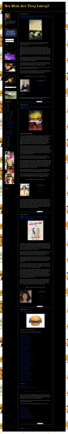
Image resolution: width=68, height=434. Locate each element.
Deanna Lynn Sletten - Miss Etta (25, 355)
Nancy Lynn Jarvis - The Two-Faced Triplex (27, 342)
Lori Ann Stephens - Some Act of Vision (26, 361)
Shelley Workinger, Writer (8, 46)
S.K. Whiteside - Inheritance (24, 376)
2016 (7, 139)
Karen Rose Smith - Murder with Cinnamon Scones (28, 357)
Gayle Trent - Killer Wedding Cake (25, 372)
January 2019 (9, 134)
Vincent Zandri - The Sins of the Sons (26, 380)
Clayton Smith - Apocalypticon (25, 356)
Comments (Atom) (26, 428)
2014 (7, 141)
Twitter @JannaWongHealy (41, 297)
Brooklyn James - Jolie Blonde (25, 341)
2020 (7, 108)
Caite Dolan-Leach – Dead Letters (25, 411)
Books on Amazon (41, 88)
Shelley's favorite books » (13, 185)
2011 (7, 146)
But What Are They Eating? (27, 6)
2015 (7, 140)
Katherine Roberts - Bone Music (25, 354)
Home (36, 426)
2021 (7, 107)
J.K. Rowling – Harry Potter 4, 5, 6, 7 (26, 418)
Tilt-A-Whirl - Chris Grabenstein (25, 385)
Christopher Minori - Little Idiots (25, 348)
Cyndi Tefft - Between (23, 370)
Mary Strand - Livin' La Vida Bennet (26, 364)
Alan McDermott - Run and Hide (25, 347)
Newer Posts (22, 426)
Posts (6, 39)
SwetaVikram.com (41, 187)
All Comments (8, 41)
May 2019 (8, 118)
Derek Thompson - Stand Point (25, 371)
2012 (7, 144)
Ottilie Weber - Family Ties (24, 375)
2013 (7, 143)
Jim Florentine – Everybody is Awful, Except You (28, 413)
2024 (7, 103)
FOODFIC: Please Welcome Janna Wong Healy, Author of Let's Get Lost (33, 217)
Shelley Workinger (9, 19)
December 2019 (9, 111)
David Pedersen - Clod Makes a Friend (26, 353)
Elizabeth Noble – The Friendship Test (26, 417)
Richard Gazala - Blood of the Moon (25, 336)
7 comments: (33, 101)
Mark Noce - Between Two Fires (25, 352)
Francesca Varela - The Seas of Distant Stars (27, 374)
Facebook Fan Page (41, 86)
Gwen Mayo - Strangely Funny (25, 346)
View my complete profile (8, 25)
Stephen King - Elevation (24, 414)
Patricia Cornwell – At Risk (24, 408)
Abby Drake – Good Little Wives (25, 412)
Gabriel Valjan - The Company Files (25, 373)
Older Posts (49, 426)
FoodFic (6, 150)
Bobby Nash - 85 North (23, 351)
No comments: (34, 306)
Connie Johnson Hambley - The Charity (26, 338)
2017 (7, 137)
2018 (7, 136)
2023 (7, 104)
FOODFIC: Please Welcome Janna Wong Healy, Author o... (11, 127)
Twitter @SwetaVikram (40, 189)
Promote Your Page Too (8, 48)
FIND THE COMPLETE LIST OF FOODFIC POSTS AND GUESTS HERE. (35, 391)
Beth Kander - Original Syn (24, 344)
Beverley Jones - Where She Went (25, 343)
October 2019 (9, 114)
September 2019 (9, 115)
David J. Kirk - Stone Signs (24, 345)
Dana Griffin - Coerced (23, 337)
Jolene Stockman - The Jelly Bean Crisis (26, 363)
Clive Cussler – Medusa (23, 409)
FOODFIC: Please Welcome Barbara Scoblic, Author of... (11, 121)
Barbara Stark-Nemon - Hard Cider (25, 358)
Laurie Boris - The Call (23, 334)
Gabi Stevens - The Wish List (24, 362)
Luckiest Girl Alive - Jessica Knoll (25, 386)
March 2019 (8, 131)
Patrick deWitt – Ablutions (24, 410)
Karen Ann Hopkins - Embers (24, 339)
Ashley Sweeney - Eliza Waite (24, 367)
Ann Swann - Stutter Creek (24, 366)
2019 (7, 110)
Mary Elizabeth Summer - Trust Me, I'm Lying (27, 365)
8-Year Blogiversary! (26, 312)
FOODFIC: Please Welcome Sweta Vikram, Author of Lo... (11, 124)
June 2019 (8, 117)
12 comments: (34, 211)
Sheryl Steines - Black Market (24, 360)
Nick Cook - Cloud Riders (24, 335)
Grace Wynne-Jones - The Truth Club (26, 379)
